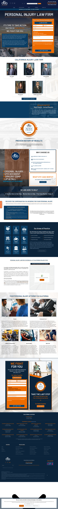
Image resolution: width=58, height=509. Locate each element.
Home (14, 7)
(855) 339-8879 (43, 22)
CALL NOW (40, 406)
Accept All (21, 505)
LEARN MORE (29, 132)
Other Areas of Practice (42, 250)
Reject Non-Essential (28, 505)
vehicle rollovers (44, 213)
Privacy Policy (28, 503)
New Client (36, 32)
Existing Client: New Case (38, 33)
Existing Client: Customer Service (40, 34)
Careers (36, 7)
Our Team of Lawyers (29, 98)
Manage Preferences (35, 505)
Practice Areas (21, 7)
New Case (10, 387)
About (29, 7)
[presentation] (43, 47)
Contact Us (44, 7)
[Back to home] (4, 3)
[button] (1, 204)
